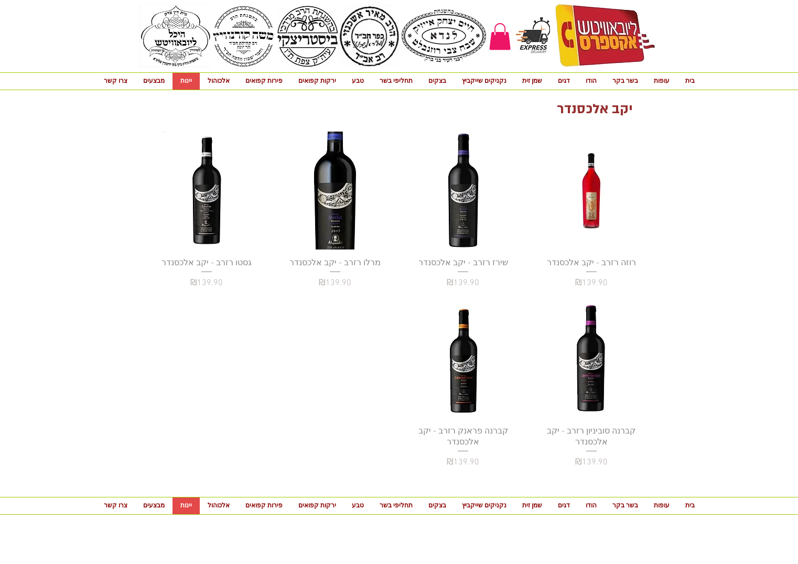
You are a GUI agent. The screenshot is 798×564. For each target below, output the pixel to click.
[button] (500, 36)
